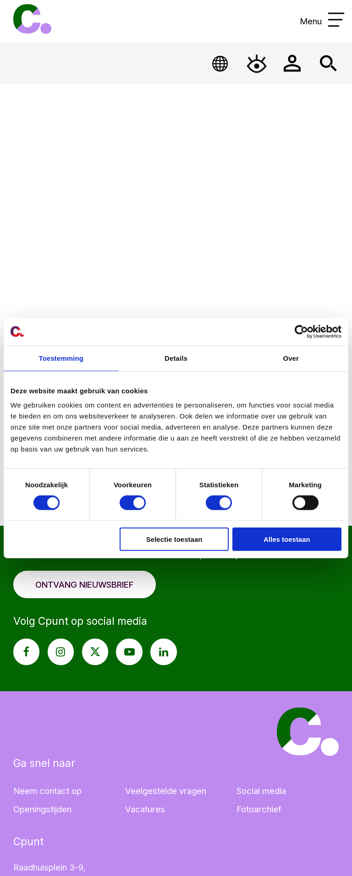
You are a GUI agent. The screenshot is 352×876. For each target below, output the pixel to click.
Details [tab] (176, 358)
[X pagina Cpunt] (95, 652)
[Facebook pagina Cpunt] (26, 652)
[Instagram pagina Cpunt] (61, 652)
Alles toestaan (287, 539)
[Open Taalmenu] (220, 63)
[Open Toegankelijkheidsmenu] (256, 63)
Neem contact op (47, 791)
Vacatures (145, 809)
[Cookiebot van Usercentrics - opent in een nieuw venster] (301, 331)
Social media (261, 791)
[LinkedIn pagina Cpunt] (163, 652)
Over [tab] (291, 358)
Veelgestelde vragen (165, 791)
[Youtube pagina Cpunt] (129, 652)
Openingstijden (42, 809)
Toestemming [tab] (61, 358)
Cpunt (32, 19)
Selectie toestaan (174, 539)
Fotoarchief (258, 809)
